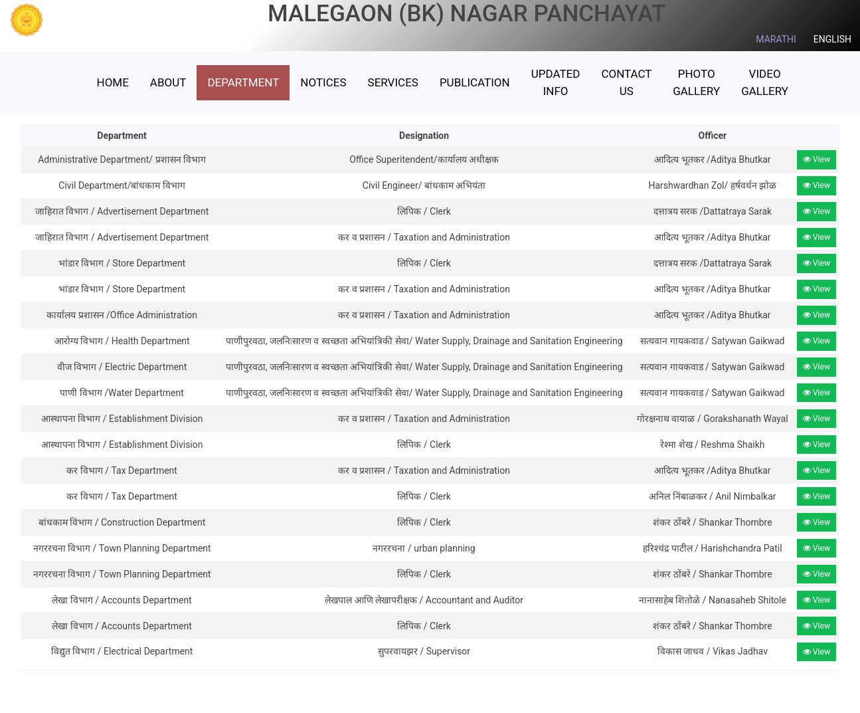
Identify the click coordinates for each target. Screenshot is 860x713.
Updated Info (555, 82)
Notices (323, 82)
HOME (113, 82)
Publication (475, 82)
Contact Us (626, 82)
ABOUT (168, 82)
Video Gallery (764, 82)
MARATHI (776, 39)
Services (393, 82)
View (817, 159)
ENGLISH (832, 39)
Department (243, 82)
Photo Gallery (696, 82)
